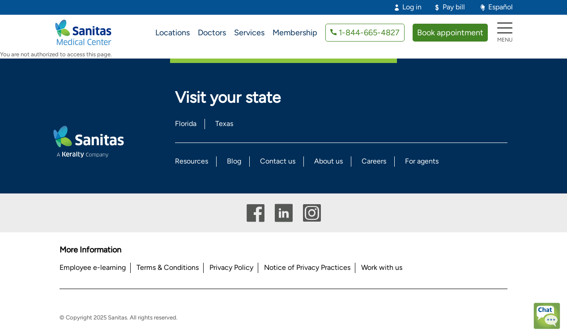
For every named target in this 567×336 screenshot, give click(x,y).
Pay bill (454, 7)
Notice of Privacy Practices (307, 267)
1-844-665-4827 (369, 33)
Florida (185, 123)
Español (500, 7)
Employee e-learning (93, 267)
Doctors (212, 33)
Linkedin (284, 213)
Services (249, 33)
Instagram (312, 213)
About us (328, 161)
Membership (295, 33)
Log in (412, 7)
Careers (374, 161)
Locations (172, 33)
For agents (422, 161)
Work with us (381, 267)
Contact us (277, 161)
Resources (191, 161)
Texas (224, 123)
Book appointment (450, 33)
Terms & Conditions (167, 267)
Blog (234, 161)
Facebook (255, 213)
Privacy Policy (231, 267)
